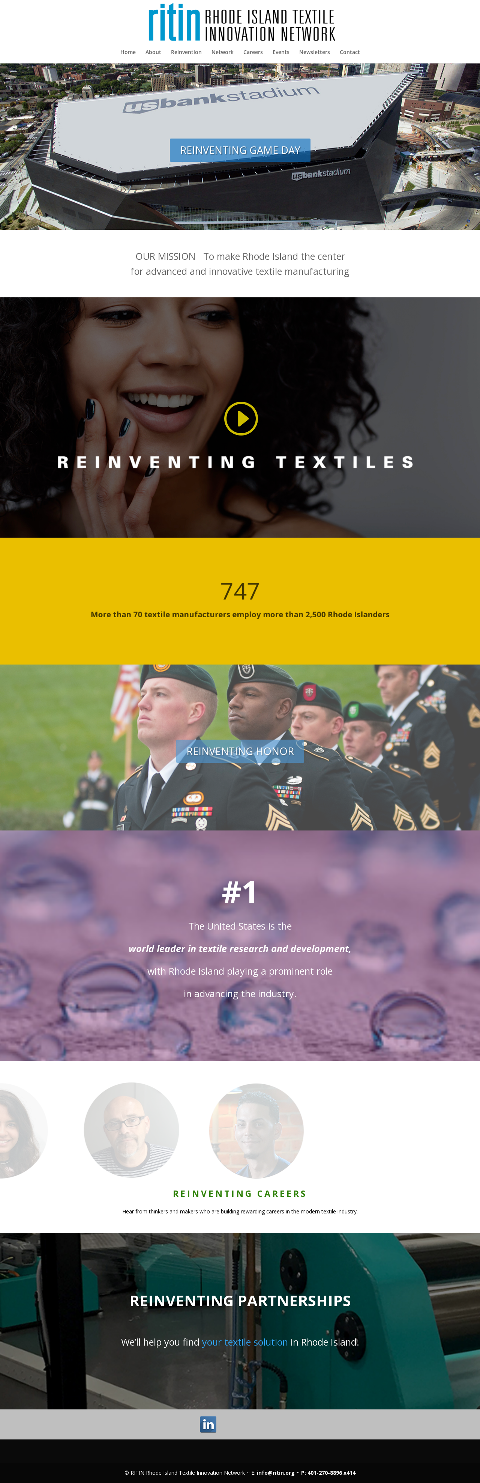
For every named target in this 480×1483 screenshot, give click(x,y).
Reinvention (186, 53)
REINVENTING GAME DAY (240, 150)
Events (281, 53)
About (153, 53)
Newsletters (314, 53)
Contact (350, 53)
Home (128, 53)
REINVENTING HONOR (240, 751)
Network (223, 53)
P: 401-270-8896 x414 (328, 1472)
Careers (253, 53)
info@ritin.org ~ (279, 1472)
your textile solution (245, 1341)
